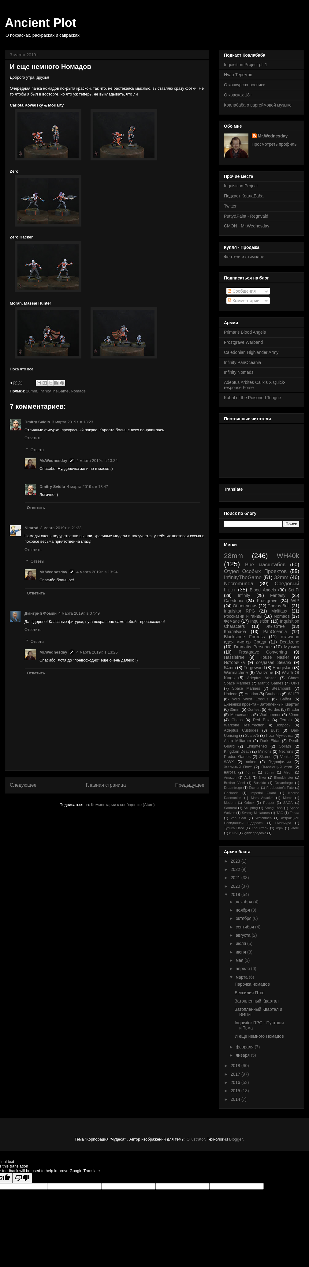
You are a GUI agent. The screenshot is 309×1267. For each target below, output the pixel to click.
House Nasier (274, 657)
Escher (254, 787)
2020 (236, 886)
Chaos (237, 720)
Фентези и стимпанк (244, 256)
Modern (230, 802)
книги (233, 833)
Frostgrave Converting (263, 652)
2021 (236, 877)
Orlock (249, 802)
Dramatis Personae (253, 646)
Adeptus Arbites (262, 678)
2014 (236, 1099)
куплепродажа (255, 833)
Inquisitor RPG (239, 611)
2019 (236, 894)
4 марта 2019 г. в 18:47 (87, 486)
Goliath (285, 746)
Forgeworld (254, 667)
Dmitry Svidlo (37, 422)
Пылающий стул (277, 767)
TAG (279, 813)
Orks (295, 683)
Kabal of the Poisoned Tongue (252, 397)
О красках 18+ (238, 94)
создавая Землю (273, 662)
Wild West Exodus (250, 699)
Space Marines (246, 688)
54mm (230, 667)
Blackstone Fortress (244, 636)
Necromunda (238, 584)
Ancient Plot (40, 22)
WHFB (293, 694)
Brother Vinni (234, 783)
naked (251, 762)
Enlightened (257, 746)
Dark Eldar (270, 741)
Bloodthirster (283, 777)
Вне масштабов (265, 565)
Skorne (265, 757)
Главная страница (106, 785)
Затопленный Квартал (257, 1001)
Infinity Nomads (238, 372)
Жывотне (275, 626)
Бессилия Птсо (250, 992)
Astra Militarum (237, 741)
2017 (236, 1074)
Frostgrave (267, 600)
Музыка (292, 646)
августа (243, 935)
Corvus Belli (278, 605)
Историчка (234, 662)
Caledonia (233, 600)
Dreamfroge (233, 787)
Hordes (273, 709)
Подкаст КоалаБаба (243, 195)
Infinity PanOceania (242, 362)
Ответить (33, 438)
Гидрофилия (279, 762)
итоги (295, 828)
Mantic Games (270, 683)
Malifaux (279, 611)
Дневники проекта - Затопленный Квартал (261, 704)
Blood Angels (263, 589)
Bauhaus (273, 694)
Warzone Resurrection (244, 725)
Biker (262, 777)
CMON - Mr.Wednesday (246, 225)
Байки (285, 699)
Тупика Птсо (234, 828)
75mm (269, 772)
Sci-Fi (293, 589)
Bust (274, 730)
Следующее (23, 785)
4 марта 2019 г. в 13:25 (97, 652)
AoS (247, 777)
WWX (229, 762)
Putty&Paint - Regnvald (246, 216)
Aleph (288, 772)
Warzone (265, 672)
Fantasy (277, 595)
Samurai (230, 808)
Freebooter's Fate (280, 787)
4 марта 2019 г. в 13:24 (97, 460)
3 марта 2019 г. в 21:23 (61, 528)
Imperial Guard (263, 793)
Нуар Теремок (238, 74)
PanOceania (275, 631)
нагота (230, 772)
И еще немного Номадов (259, 1036)
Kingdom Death (237, 751)
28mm (31, 391)
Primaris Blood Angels (245, 332)
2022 (236, 869)
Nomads (78, 391)
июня (241, 952)
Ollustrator (196, 1139)
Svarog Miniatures (256, 813)
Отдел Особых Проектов (255, 571)
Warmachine (236, 672)
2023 (236, 861)
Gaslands (231, 793)
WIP (295, 600)
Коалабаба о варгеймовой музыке (258, 105)
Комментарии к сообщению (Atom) (123, 804)
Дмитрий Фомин (40, 613)
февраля (245, 1046)
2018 (236, 1065)
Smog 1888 (274, 808)
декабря (244, 901)
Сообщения (242, 291)
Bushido (260, 783)
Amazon (230, 777)
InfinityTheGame (54, 391)
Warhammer (270, 715)
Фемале (232, 621)
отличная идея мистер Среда (261, 639)
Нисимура (283, 823)
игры (280, 828)
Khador (293, 709)
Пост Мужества (279, 735)
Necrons (286, 751)
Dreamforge (284, 783)
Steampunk (281, 688)
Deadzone (289, 641)
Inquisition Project (241, 185)
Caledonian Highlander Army (251, 352)
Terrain (286, 720)
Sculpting (251, 808)
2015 (236, 1090)
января (243, 1055)
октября (244, 918)
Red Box (261, 720)
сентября (245, 926)
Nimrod (31, 528)
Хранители (260, 828)
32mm (281, 577)
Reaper (268, 802)
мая (240, 960)
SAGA (288, 802)
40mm (250, 772)
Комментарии (243, 300)
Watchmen (263, 818)
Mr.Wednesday (53, 460)
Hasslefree (234, 657)
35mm (235, 709)
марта (242, 977)
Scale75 (252, 735)
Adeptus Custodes (241, 730)
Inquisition (260, 621)
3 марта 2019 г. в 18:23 (72, 422)
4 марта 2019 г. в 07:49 (79, 613)
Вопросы (283, 725)
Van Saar (238, 818)
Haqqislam (283, 667)
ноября (243, 910)
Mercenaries (240, 715)
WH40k (288, 556)
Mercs (287, 798)
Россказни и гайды (243, 616)
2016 (236, 1082)
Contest (253, 709)
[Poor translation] (22, 1178)
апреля (243, 968)
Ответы (37, 450)
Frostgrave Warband (243, 342)
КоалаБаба (235, 631)
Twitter (230, 206)
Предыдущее (189, 785)
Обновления (245, 605)
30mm (294, 715)
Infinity (244, 595)
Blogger (236, 1139)
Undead (230, 694)
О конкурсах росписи (245, 84)
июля (241, 943)
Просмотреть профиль (274, 144)
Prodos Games (237, 757)
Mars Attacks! (262, 798)
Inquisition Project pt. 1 (245, 64)
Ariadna (251, 694)
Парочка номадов (252, 984)
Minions (264, 751)
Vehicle (286, 757)
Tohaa (294, 813)
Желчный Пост (238, 767)
